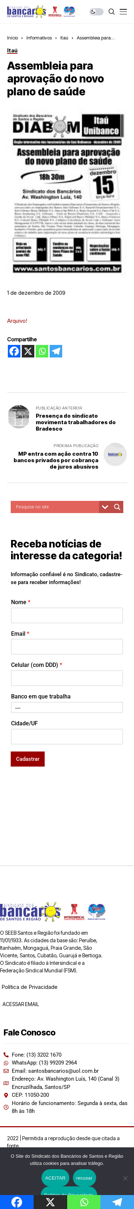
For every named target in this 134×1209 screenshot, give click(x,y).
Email (20, 633)
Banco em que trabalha (41, 696)
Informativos (39, 38)
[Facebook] (14, 351)
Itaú (64, 38)
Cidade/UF (24, 723)
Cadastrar (27, 759)
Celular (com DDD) (36, 665)
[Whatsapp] (42, 351)
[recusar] (125, 1178)
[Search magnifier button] (117, 507)
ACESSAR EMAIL (20, 1004)
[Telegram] (56, 351)
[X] (28, 351)
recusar (84, 1178)
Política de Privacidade (29, 986)
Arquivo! (17, 320)
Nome (20, 602)
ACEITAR (55, 1178)
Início (12, 38)
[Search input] (56, 507)
